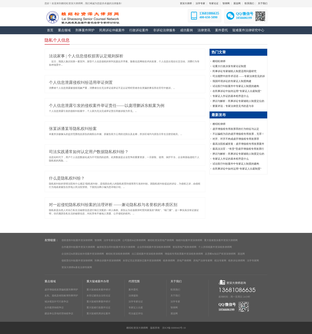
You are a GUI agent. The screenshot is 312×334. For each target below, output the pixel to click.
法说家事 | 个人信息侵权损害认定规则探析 (86, 56)
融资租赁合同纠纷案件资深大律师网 (116, 247)
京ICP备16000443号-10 (174, 327)
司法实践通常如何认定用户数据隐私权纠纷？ (89, 151)
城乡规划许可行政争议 (56, 301)
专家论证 (213, 3)
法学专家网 (253, 260)
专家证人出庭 (136, 307)
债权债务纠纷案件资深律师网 (77, 240)
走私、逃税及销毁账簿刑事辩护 (61, 295)
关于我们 (262, 3)
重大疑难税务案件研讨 (98, 289)
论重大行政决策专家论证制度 (229, 66)
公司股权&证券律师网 (134, 240)
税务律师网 (169, 260)
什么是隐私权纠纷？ (67, 178)
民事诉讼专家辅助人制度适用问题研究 (234, 71)
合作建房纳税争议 (54, 307)
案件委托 (133, 289)
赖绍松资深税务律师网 (118, 253)
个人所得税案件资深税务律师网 (215, 247)
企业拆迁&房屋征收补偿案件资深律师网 (82, 253)
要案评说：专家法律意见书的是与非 (233, 105)
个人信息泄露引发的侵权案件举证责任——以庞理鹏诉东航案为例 (106, 105)
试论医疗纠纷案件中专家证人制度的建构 (236, 86)
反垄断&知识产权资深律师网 (220, 253)
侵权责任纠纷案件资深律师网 (77, 260)
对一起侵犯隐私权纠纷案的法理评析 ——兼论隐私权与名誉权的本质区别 (113, 204)
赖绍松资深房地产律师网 (161, 240)
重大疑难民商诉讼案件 (98, 313)
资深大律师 (186, 3)
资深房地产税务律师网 (184, 247)
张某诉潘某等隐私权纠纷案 (73, 128)
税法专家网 (220, 260)
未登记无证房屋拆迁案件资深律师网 (142, 260)
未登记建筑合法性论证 (98, 295)
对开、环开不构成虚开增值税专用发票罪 (236, 138)
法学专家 (200, 3)
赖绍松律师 (219, 61)
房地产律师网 (184, 260)
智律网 (226, 3)
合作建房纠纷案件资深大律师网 (78, 247)
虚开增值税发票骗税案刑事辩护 (61, 289)
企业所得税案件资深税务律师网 (154, 247)
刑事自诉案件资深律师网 (108, 260)
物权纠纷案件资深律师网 (189, 240)
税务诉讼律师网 (236, 260)
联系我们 (249, 3)
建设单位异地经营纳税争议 (59, 313)
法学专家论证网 (112, 240)
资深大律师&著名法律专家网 (76, 267)
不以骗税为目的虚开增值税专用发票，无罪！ (238, 133)
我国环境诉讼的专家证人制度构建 (232, 81)
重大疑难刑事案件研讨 (98, 301)
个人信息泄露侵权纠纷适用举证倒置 (81, 82)
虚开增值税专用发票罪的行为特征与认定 (236, 128)
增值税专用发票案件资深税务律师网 (184, 253)
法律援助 (133, 295)
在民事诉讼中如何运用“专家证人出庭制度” (237, 91)
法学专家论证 (136, 301)
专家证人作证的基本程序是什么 (231, 96)
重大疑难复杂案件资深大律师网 (221, 240)
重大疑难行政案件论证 (98, 307)
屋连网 (237, 3)
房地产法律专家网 (202, 260)
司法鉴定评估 (136, 313)
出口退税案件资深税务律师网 (147, 253)
